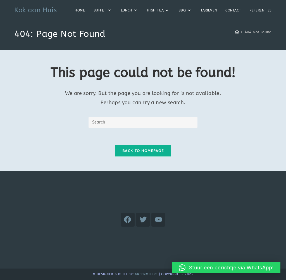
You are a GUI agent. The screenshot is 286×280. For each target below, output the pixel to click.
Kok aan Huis (35, 10)
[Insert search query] (143, 122)
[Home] (237, 32)
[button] (226, 267)
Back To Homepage (143, 151)
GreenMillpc (146, 274)
